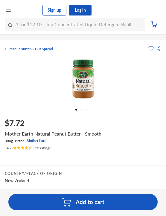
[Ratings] (28, 148)
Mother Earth (37, 141)
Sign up (54, 10)
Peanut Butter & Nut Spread (31, 49)
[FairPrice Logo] (27, 10)
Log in (80, 10)
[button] (158, 48)
